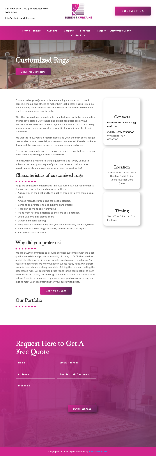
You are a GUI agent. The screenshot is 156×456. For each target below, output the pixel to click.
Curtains (52, 31)
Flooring (85, 31)
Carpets (69, 31)
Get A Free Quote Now (33, 71)
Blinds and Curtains (98, 451)
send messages (82, 408)
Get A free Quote (56, 290)
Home (26, 31)
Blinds (37, 31)
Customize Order (120, 31)
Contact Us (133, 10)
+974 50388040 (125, 132)
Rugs (100, 31)
